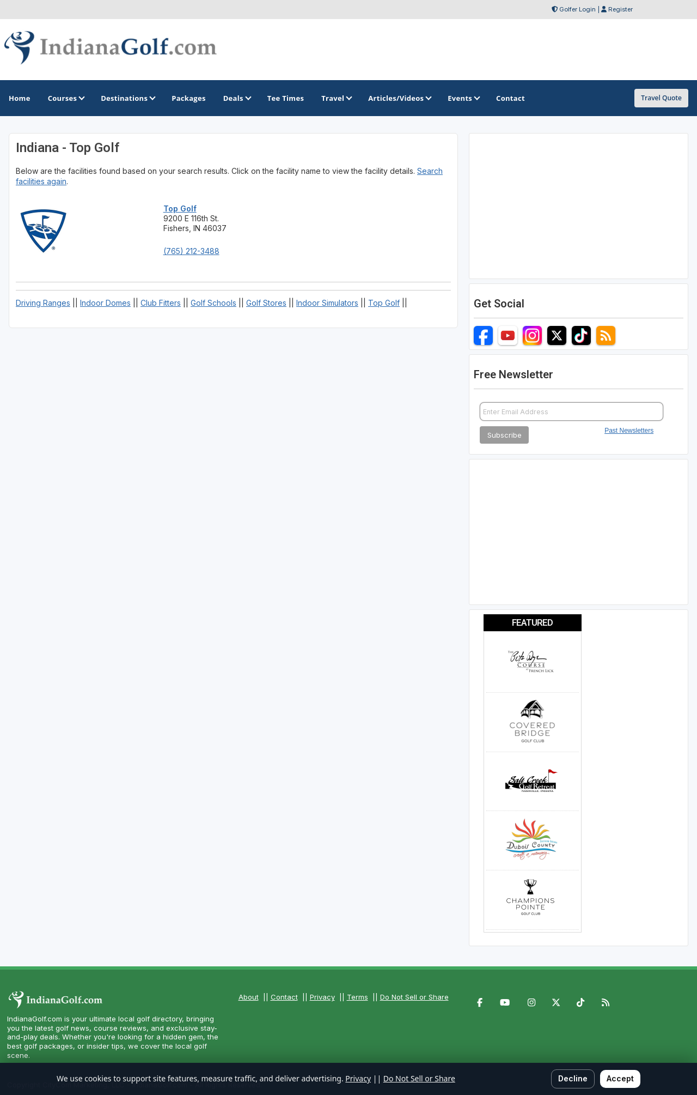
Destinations (127, 98)
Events (463, 98)
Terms (357, 997)
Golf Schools (213, 302)
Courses (65, 98)
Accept (620, 1078)
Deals (236, 98)
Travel (336, 98)
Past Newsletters (628, 430)
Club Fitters (160, 302)
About (249, 997)
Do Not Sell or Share (414, 997)
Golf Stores (266, 302)
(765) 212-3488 (191, 251)
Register (620, 9)
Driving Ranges (43, 302)
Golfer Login (577, 9)
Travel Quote (661, 97)
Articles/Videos (399, 98)
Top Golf (384, 302)
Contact (284, 997)
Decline (573, 1078)
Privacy (322, 997)
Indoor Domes (105, 302)
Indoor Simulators (327, 302)
